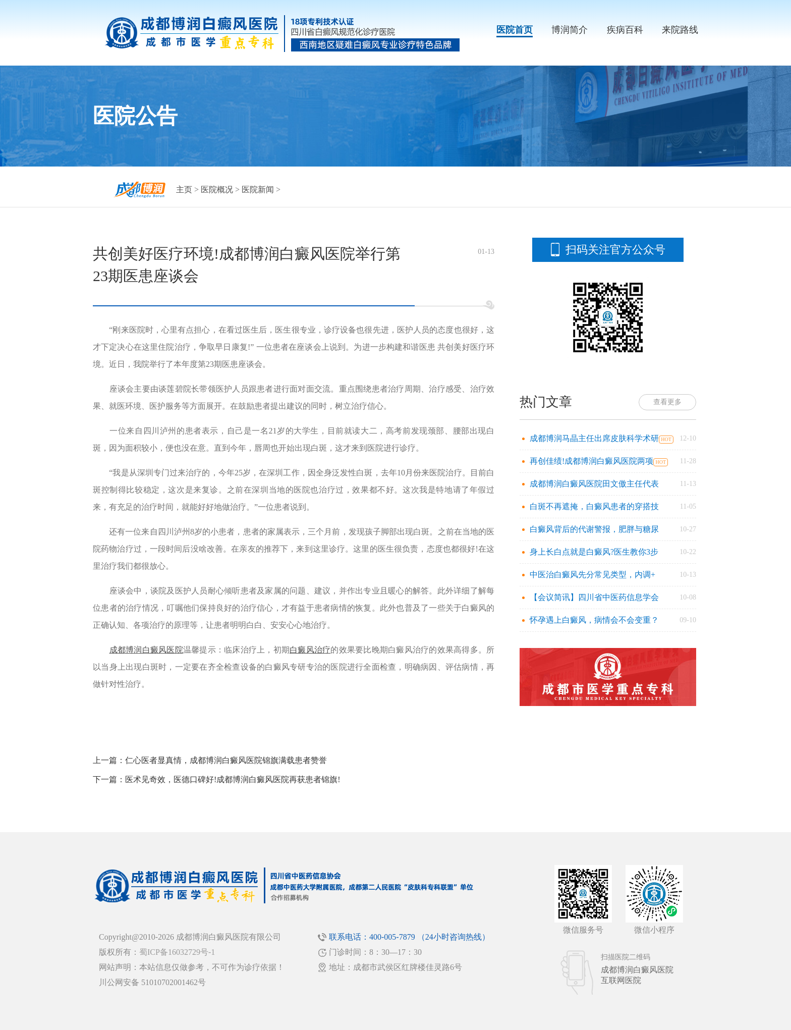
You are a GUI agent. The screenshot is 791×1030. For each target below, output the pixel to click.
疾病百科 (625, 30)
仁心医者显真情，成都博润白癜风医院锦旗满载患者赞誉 (226, 760)
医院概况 (217, 189)
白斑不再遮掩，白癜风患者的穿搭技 (594, 506)
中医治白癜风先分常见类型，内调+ (592, 574)
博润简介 (569, 30)
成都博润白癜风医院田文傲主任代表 (594, 483)
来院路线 (680, 30)
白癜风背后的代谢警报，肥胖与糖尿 (594, 529)
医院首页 (514, 30)
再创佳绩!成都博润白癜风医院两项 (591, 461)
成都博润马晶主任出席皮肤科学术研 (594, 438)
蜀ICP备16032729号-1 (177, 952)
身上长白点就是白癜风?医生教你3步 (594, 552)
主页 (184, 189)
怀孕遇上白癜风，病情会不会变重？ (594, 620)
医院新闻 (258, 189)
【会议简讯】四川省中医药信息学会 (594, 597)
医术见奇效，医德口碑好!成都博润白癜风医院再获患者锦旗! (233, 779)
